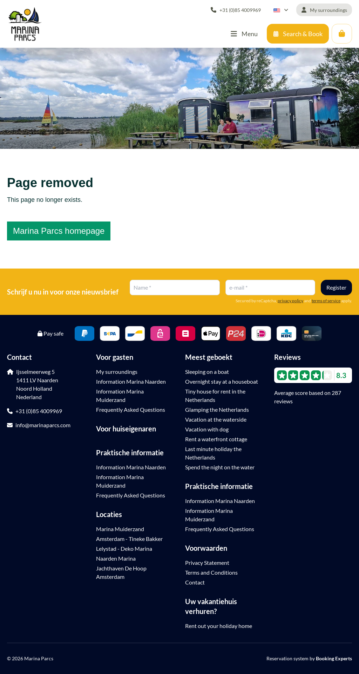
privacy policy (290, 300)
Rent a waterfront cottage (216, 439)
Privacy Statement (207, 562)
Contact (195, 582)
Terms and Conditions (211, 572)
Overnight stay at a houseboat (221, 381)
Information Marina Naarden (131, 381)
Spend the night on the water (220, 467)
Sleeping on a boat (207, 371)
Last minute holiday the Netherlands (213, 453)
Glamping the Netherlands (217, 409)
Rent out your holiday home (218, 625)
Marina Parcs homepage (58, 231)
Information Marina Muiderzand (120, 395)
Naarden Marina (116, 558)
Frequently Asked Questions (130, 409)
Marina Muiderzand (120, 529)
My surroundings (116, 371)
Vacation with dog (207, 429)
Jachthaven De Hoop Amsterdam (121, 572)
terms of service (326, 300)
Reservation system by (309, 658)
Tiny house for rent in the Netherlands (215, 395)
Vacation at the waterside (215, 419)
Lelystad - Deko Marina (124, 548)
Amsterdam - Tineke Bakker (129, 538)
